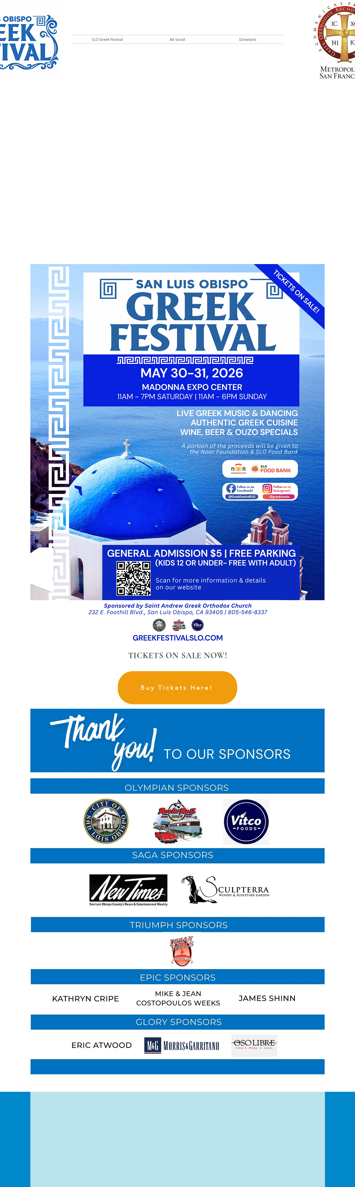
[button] (107, 39)
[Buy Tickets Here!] (177, 687)
